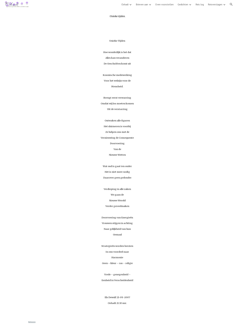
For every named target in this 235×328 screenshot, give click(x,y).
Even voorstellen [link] (164, 4)
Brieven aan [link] (142, 4)
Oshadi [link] (124, 4)
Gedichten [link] (183, 4)
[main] (117, 16)
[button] (231, 4)
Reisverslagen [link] (215, 4)
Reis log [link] (200, 4)
